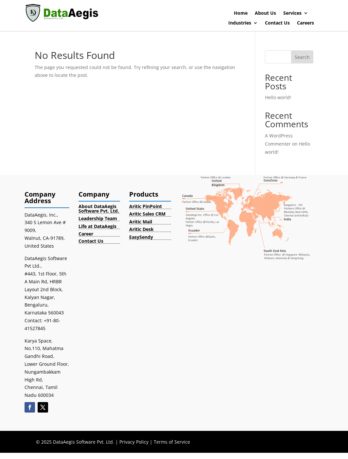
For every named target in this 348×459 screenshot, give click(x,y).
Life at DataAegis (97, 226)
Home (241, 13)
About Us (265, 13)
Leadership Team (97, 218)
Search (302, 57)
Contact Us (277, 23)
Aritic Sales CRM (147, 214)
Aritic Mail (140, 222)
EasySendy (141, 237)
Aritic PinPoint (145, 206)
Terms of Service (172, 442)
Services (292, 13)
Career (85, 234)
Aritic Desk (141, 229)
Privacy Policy (133, 442)
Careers (305, 23)
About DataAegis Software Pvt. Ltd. (98, 208)
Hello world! (278, 97)
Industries (239, 23)
